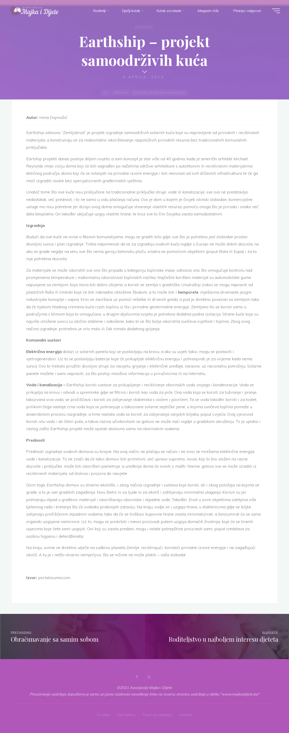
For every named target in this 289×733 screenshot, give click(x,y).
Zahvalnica (126, 714)
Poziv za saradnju (157, 714)
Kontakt (185, 714)
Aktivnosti (143, 26)
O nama (103, 714)
